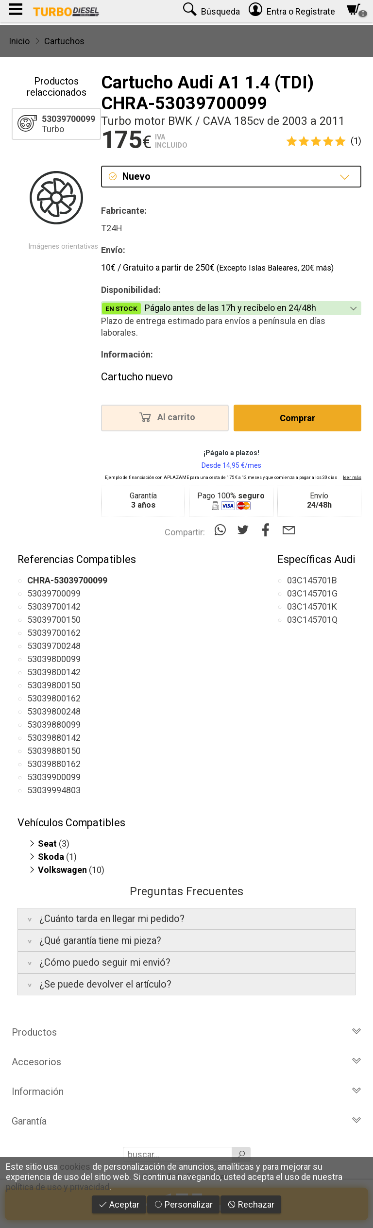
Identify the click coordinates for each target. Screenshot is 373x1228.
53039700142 (54, 606)
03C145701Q (312, 619)
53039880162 (54, 764)
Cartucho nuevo (137, 376)
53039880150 (54, 751)
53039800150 (54, 685)
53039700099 (54, 593)
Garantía (186, 1121)
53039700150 (54, 619)
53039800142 (54, 672)
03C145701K (312, 606)
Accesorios (186, 1062)
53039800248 (54, 711)
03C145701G (312, 593)
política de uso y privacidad (57, 1187)
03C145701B (312, 580)
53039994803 (54, 790)
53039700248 (54, 646)
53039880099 (54, 724)
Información (186, 1091)
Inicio (19, 41)
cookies (75, 1166)
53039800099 (54, 659)
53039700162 (54, 633)
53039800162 (54, 698)
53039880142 (54, 738)
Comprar (297, 418)
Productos (186, 1032)
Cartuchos (64, 41)
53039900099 (54, 777)
